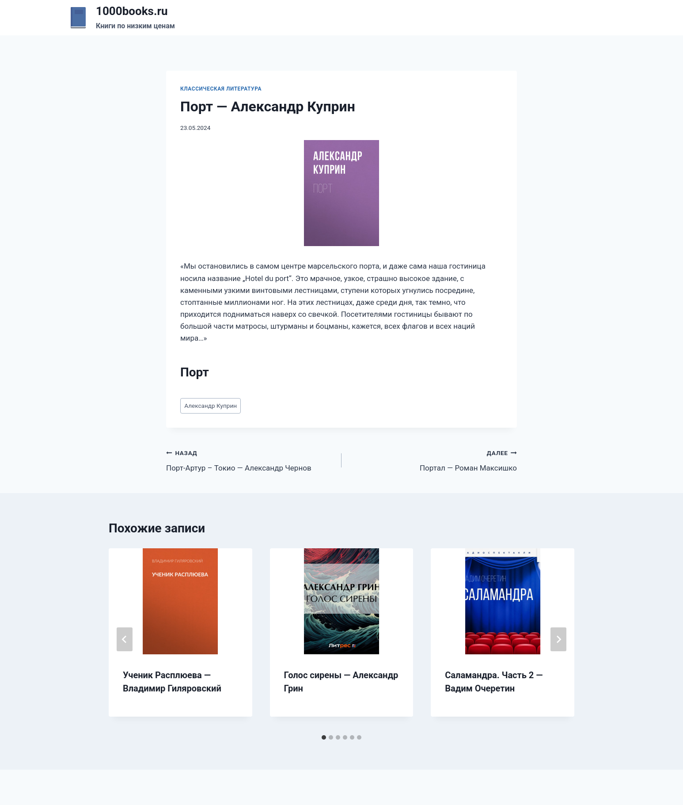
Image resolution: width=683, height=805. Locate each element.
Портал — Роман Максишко (433, 460)
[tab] (324, 737)
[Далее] (558, 639)
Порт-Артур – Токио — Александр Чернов (250, 460)
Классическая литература (221, 89)
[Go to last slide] (125, 639)
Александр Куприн (210, 405)
